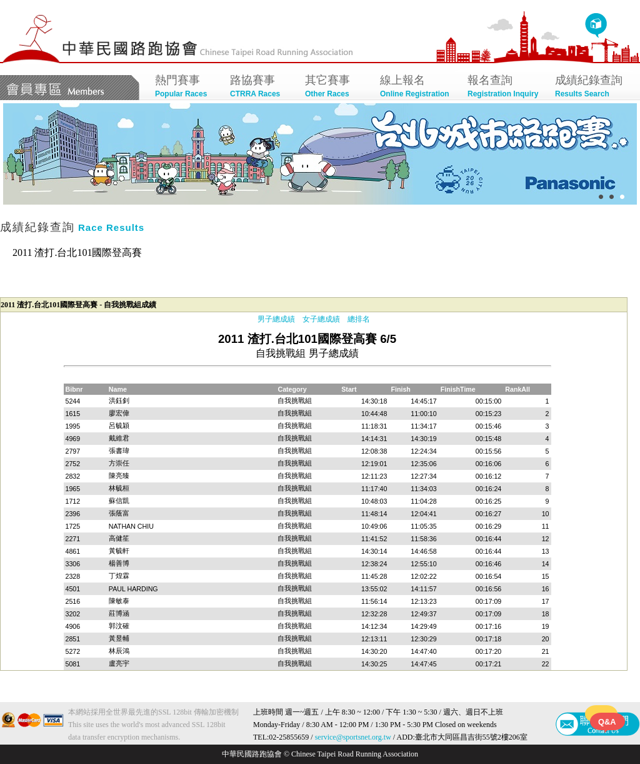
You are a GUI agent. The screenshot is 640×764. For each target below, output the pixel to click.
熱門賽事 (186, 87)
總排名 (359, 319)
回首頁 (596, 25)
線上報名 (417, 87)
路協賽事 (261, 87)
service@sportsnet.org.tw (353, 737)
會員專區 (69, 87)
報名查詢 (505, 87)
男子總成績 (276, 319)
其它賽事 (336, 87)
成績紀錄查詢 (592, 87)
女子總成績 (321, 319)
